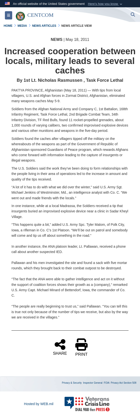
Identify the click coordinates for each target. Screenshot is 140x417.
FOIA (107, 382)
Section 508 (129, 382)
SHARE (60, 346)
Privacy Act (117, 382)
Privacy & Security (72, 382)
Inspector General (93, 382)
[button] (105, 3)
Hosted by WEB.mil (38, 404)
